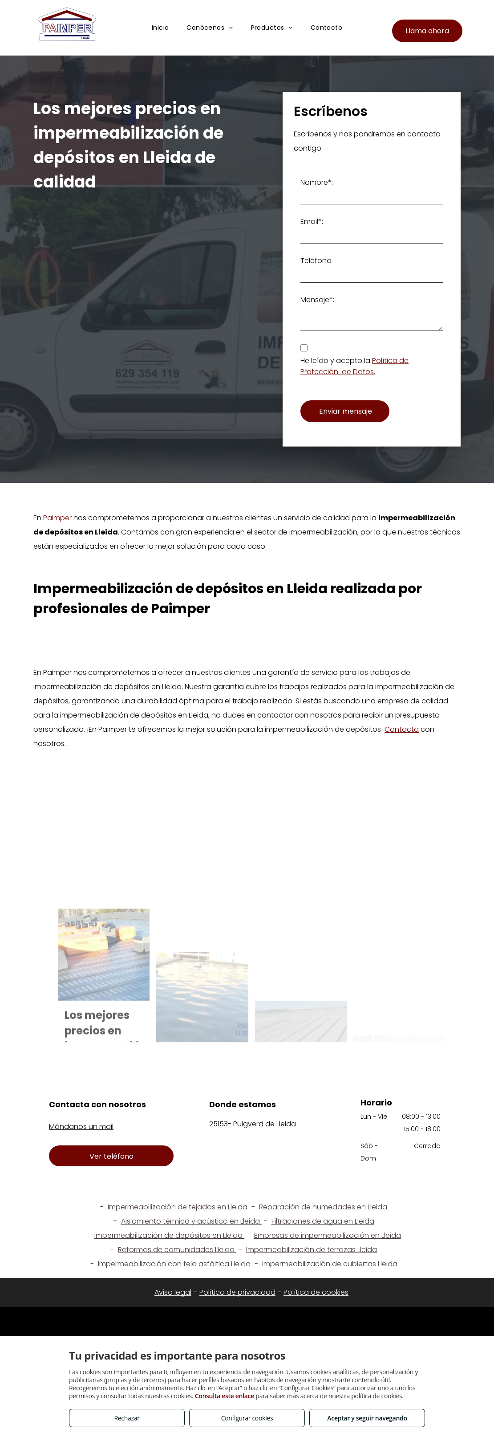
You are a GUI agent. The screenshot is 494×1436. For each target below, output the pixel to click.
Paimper (57, 518)
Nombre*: (316, 182)
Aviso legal (172, 1292)
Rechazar (126, 1418)
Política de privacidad (237, 1292)
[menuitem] (160, 28)
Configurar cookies (247, 1418)
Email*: (311, 221)
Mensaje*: (317, 300)
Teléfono (316, 260)
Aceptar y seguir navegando (367, 1418)
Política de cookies (315, 1292)
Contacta (402, 729)
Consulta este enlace (224, 1396)
